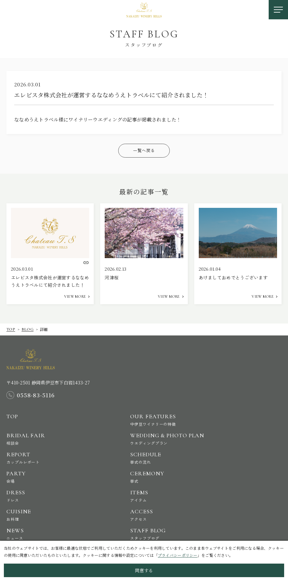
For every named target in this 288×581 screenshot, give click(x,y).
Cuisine (61, 515)
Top (10, 329)
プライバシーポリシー (177, 555)
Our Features (185, 420)
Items (185, 496)
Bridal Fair (61, 439)
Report (61, 458)
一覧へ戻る (144, 150)
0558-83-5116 (36, 395)
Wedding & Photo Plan (185, 439)
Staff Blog (185, 534)
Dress (61, 496)
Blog (28, 329)
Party (61, 477)
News (61, 534)
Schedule (185, 458)
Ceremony (185, 477)
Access (185, 515)
